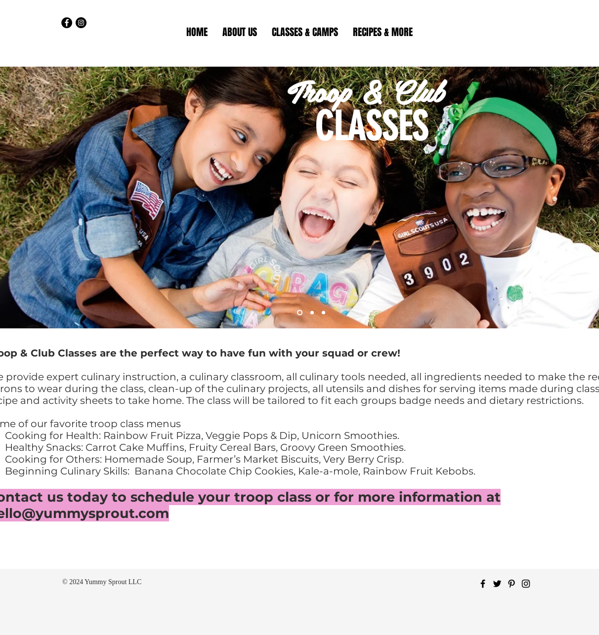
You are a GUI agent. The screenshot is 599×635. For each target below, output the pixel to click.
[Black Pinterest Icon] (511, 583)
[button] (304, 32)
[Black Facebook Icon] (482, 583)
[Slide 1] (299, 313)
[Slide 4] (323, 313)
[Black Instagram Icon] (525, 583)
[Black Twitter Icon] (497, 583)
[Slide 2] (312, 313)
